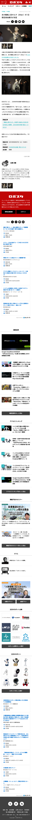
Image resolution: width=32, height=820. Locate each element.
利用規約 (26, 810)
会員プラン (23, 601)
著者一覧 (5, 810)
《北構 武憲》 (26, 156)
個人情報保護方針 (10, 812)
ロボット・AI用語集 (21, 6)
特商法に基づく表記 (22, 812)
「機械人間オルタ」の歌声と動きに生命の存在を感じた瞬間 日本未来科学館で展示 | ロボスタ (15, 125)
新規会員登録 (9, 212)
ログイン (23, 212)
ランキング (11, 6)
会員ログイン (8, 601)
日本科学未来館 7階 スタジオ (17, 147)
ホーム (4, 6)
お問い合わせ (19, 810)
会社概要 (11, 810)
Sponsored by (19, 317)
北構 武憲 (13, 163)
